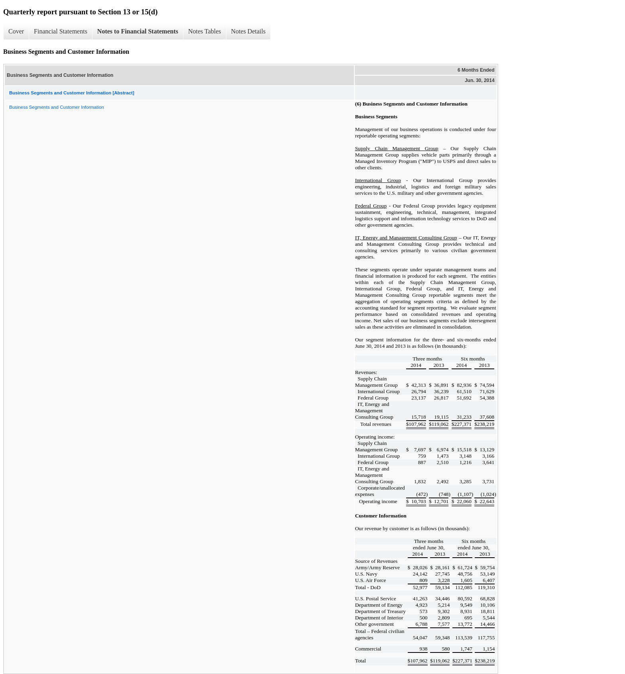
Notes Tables (204, 31)
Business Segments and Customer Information (56, 107)
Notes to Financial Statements (137, 31)
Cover (16, 31)
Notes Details (248, 31)
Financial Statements (60, 31)
